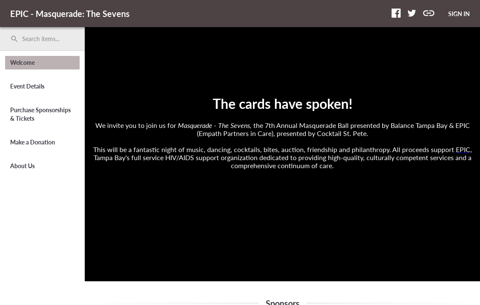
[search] (42, 39)
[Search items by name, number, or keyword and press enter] (45, 39)
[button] (396, 13)
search (14, 39)
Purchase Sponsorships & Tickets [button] (40, 114)
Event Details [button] (27, 86)
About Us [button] (22, 165)
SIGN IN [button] (459, 13)
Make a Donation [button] (32, 142)
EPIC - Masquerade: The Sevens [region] (70, 13)
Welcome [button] (22, 62)
